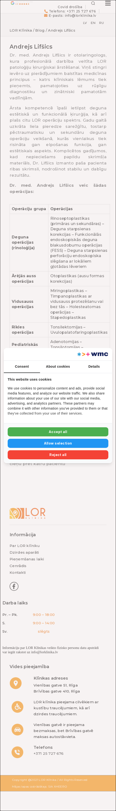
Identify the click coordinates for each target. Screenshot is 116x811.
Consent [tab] (22, 366)
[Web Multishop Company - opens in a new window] (92, 354)
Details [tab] (94, 366)
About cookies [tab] (58, 366)
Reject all (58, 455)
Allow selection (58, 443)
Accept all (58, 432)
